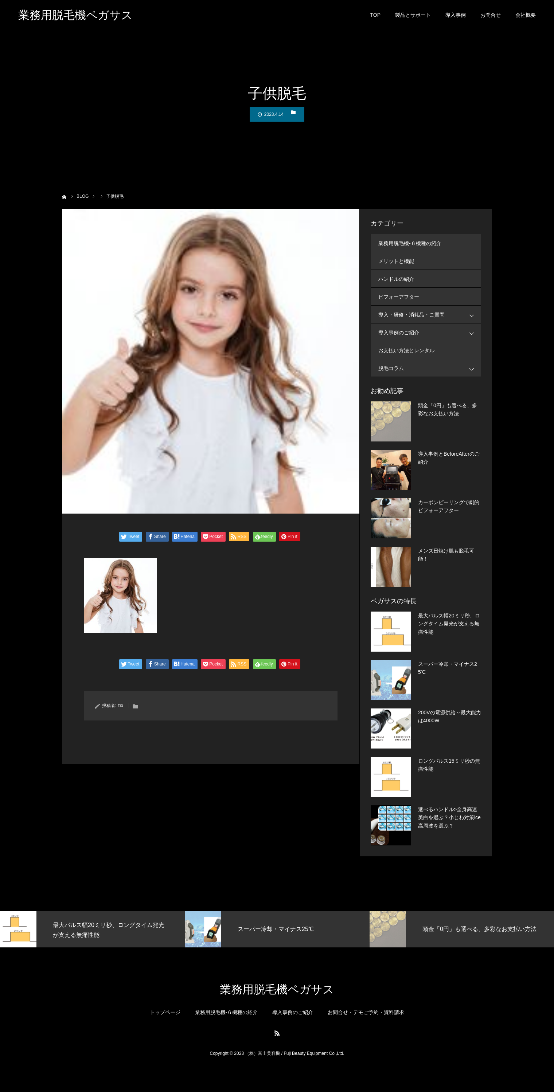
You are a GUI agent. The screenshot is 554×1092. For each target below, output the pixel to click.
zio (120, 705)
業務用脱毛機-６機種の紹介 (409, 243)
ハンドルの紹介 (396, 279)
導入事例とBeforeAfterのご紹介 (449, 458)
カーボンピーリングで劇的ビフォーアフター (448, 506)
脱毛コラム (429, 368)
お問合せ (490, 18)
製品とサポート (413, 18)
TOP (375, 18)
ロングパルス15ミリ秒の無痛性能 (449, 765)
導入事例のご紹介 (429, 332)
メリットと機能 (396, 261)
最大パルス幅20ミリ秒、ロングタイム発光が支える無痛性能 (449, 624)
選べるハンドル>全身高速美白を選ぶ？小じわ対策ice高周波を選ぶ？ (449, 817)
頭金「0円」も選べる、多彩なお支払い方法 (447, 409)
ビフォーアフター (398, 297)
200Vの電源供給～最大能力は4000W (449, 716)
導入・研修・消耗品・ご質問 (429, 314)
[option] (92, 929)
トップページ (165, 1012)
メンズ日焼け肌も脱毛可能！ (446, 555)
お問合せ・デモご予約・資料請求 (366, 1012)
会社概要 (525, 18)
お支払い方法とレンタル (406, 350)
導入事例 (455, 18)
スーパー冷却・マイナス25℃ (447, 668)
